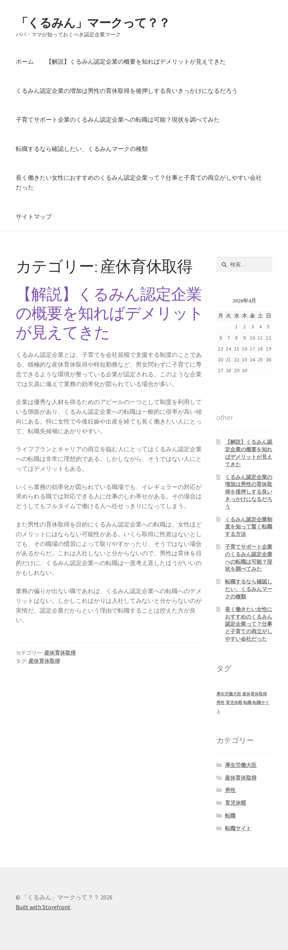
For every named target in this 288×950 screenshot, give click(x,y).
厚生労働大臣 (240, 765)
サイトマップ (34, 216)
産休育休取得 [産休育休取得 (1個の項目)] (254, 694)
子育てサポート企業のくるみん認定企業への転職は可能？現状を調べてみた (118, 119)
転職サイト (238, 828)
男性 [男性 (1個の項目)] (220, 702)
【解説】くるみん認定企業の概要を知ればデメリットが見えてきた (136, 61)
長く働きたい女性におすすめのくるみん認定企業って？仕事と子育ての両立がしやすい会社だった (139, 182)
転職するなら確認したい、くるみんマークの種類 (82, 148)
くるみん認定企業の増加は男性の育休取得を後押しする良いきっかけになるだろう (127, 90)
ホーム (25, 61)
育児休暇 (235, 802)
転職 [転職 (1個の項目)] (247, 702)
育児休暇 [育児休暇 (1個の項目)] (234, 702)
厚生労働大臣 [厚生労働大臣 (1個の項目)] (228, 694)
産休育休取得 (60, 652)
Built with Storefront (43, 907)
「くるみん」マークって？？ (93, 22)
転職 (230, 815)
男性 (230, 790)
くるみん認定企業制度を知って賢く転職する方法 (248, 527)
